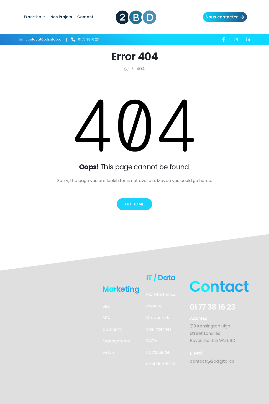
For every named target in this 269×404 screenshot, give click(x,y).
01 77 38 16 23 (212, 307)
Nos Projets (61, 16)
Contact (85, 16)
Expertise (32, 16)
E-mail (196, 353)
